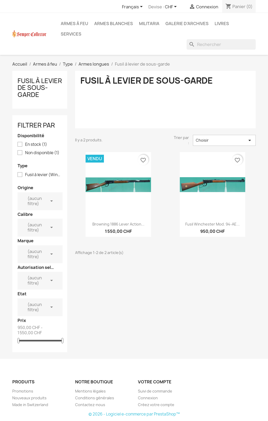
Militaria (149, 23)
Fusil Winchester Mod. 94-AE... (212, 224)
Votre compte (154, 382)
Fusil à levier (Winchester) (43, 174)
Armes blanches (113, 23)
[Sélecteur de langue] (133, 7)
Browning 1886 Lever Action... (118, 224)
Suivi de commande (155, 391)
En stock (36, 144)
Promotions (22, 391)
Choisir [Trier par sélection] (224, 140)
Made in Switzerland (30, 404)
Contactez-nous (90, 404)
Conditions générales (94, 397)
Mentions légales (90, 391)
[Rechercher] (221, 44)
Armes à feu (74, 23)
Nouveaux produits (29, 397)
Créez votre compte (156, 404)
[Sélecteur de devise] (171, 7)
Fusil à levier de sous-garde (40, 87)
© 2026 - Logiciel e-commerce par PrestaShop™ (134, 414)
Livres (222, 23)
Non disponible (42, 152)
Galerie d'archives (187, 23)
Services (71, 34)
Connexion (148, 397)
